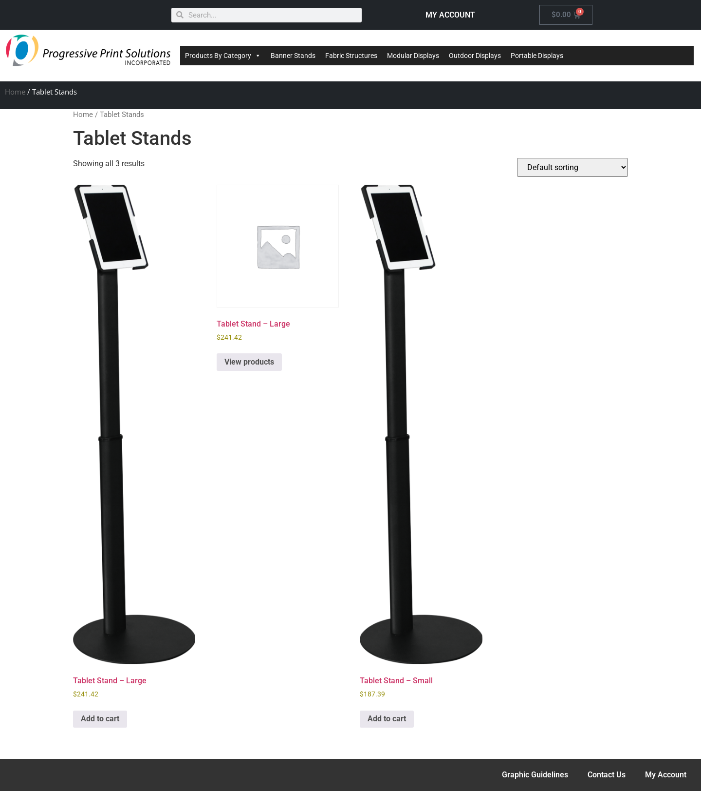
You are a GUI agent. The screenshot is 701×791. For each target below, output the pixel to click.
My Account (665, 774)
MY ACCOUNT (450, 14)
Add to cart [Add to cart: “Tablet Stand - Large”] (100, 718)
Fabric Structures (351, 55)
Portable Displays (537, 55)
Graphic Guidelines (535, 774)
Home (15, 91)
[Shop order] (572, 167)
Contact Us (607, 774)
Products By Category (223, 55)
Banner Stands (293, 55)
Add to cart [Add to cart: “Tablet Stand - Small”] (387, 718)
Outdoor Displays (475, 55)
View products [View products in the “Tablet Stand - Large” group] (249, 362)
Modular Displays (413, 55)
